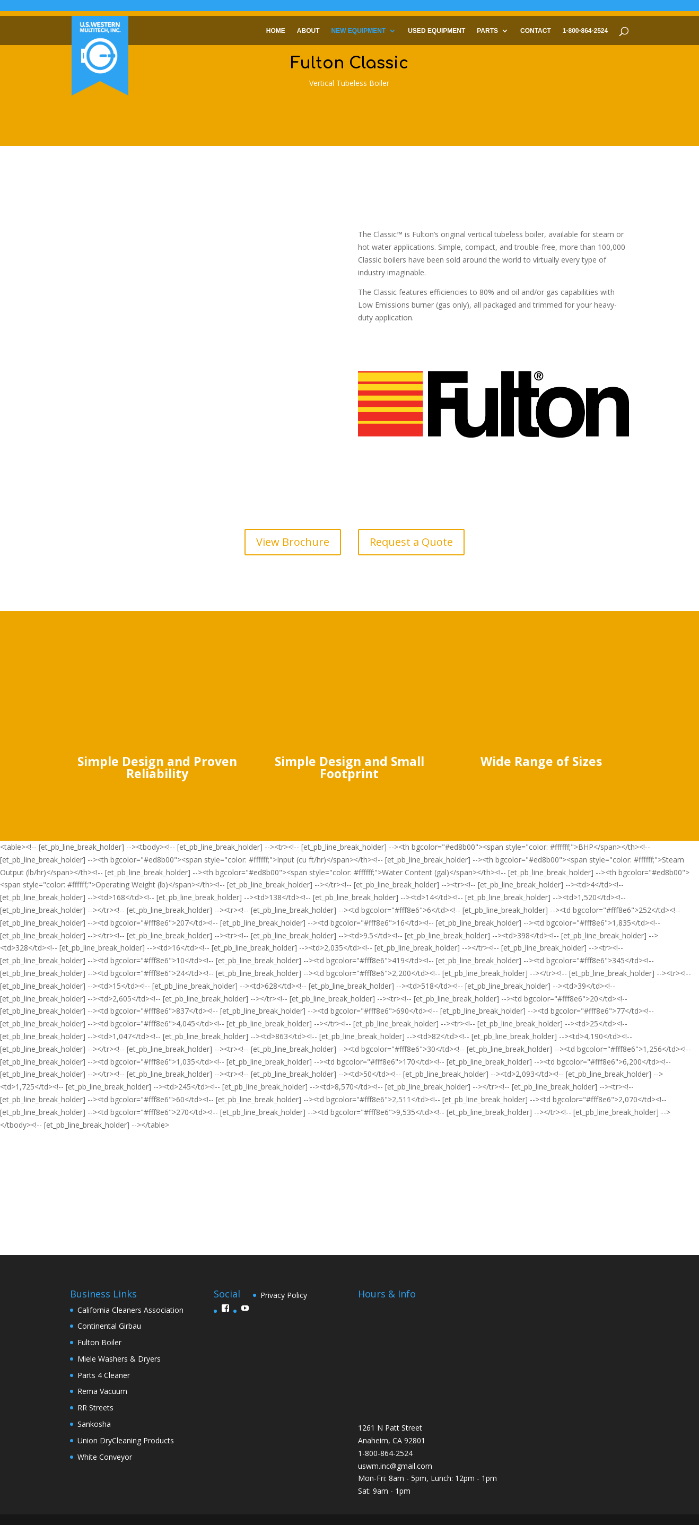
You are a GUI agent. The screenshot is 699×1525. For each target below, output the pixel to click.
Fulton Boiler (99, 1342)
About (308, 30)
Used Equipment (436, 30)
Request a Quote (411, 542)
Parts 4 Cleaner (103, 1375)
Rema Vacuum (102, 1391)
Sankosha (94, 1424)
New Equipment (358, 30)
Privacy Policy (283, 1295)
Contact (535, 30)
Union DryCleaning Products (125, 1440)
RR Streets (95, 1407)
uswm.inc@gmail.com (395, 1466)
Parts (487, 30)
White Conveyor (104, 1457)
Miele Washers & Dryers (119, 1359)
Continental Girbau (109, 1326)
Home (275, 30)
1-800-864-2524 (585, 30)
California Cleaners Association (130, 1310)
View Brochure (292, 542)
